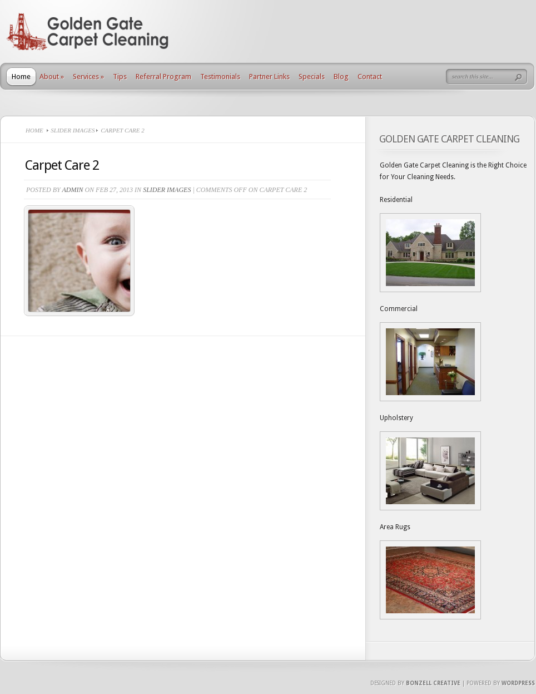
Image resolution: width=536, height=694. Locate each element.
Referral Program (163, 76)
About (51, 76)
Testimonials (220, 76)
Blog (341, 76)
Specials (312, 76)
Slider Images (73, 130)
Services (88, 76)
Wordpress (518, 683)
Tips (120, 76)
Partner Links (269, 76)
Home (21, 76)
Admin (72, 190)
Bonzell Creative (433, 683)
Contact (370, 76)
